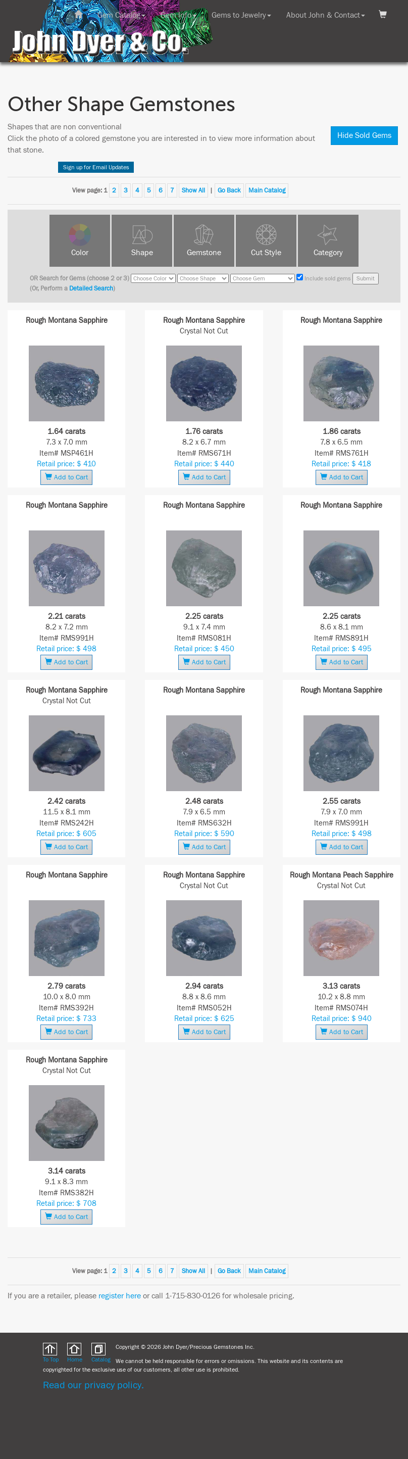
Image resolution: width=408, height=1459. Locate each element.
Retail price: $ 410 (66, 464)
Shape (142, 252)
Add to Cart (66, 477)
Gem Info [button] (178, 15)
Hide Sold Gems (364, 135)
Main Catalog (266, 190)
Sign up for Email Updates (96, 167)
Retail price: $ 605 (66, 834)
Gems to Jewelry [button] (241, 15)
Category (328, 252)
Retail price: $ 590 (204, 834)
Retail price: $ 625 (204, 1018)
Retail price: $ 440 (204, 464)
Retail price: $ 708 (66, 1203)
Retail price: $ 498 (66, 649)
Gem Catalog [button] (121, 15)
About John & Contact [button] (325, 15)
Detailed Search (91, 288)
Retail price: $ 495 (342, 649)
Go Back (229, 190)
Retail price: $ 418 (341, 464)
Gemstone (204, 252)
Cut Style (266, 252)
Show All (193, 190)
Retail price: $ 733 (66, 1018)
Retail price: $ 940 (342, 1018)
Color (79, 252)
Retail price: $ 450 (204, 649)
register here (119, 1295)
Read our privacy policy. (93, 1385)
